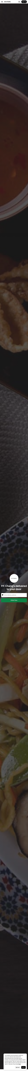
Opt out (17, 1067)
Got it (23, 1067)
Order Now (14, 600)
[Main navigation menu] (2, 1)
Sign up (24, 1)
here (19, 1064)
